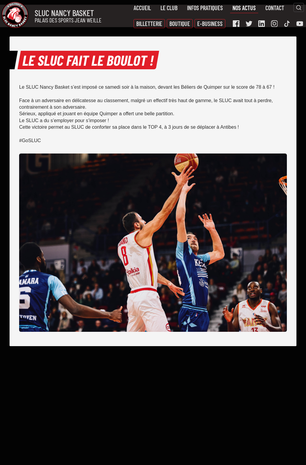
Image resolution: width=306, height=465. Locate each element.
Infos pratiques (205, 7)
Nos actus (244, 7)
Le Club (169, 7)
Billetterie (149, 23)
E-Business (210, 23)
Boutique (179, 23)
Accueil (142, 7)
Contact (274, 7)
